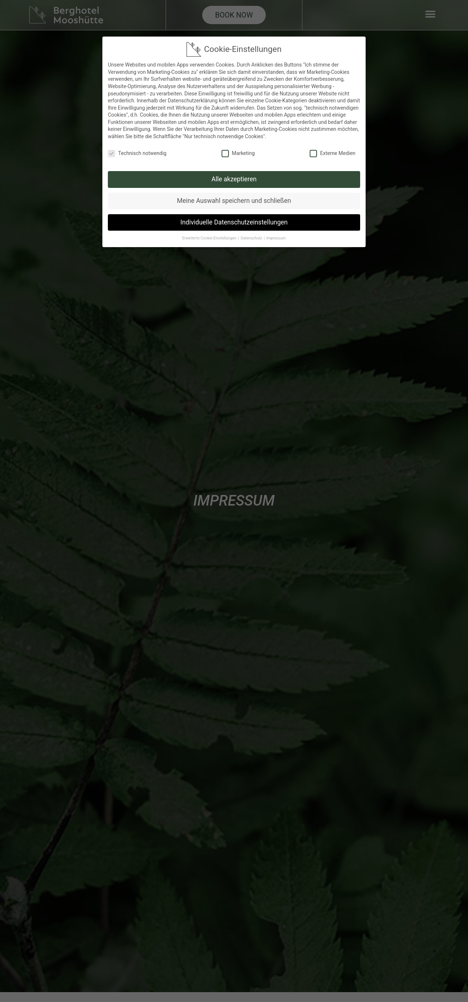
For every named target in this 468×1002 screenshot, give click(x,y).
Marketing (238, 152)
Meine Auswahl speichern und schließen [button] (234, 199)
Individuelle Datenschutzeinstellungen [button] (233, 220)
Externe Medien (332, 152)
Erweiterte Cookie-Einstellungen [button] (210, 236)
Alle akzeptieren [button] (234, 178)
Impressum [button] (276, 236)
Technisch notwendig (137, 152)
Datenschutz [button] (252, 236)
